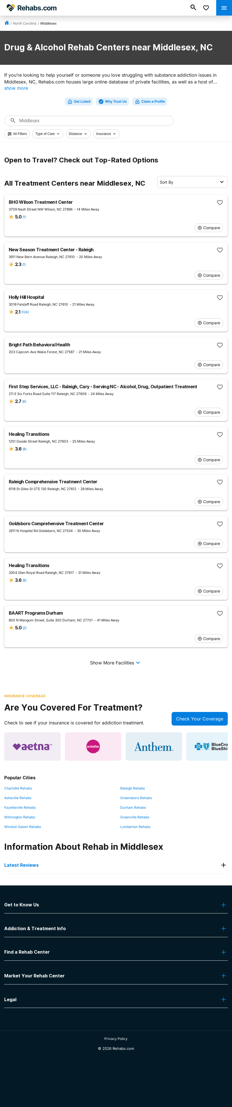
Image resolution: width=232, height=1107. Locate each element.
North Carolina (24, 23)
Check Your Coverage (199, 719)
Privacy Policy (116, 1039)
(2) (24, 628)
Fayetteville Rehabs (20, 807)
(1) (24, 217)
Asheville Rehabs (17, 798)
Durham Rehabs (133, 807)
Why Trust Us (112, 101)
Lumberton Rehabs (135, 827)
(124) (25, 312)
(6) (24, 401)
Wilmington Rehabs (19, 817)
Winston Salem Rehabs (22, 827)
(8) (24, 449)
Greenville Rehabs (134, 817)
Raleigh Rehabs (132, 788)
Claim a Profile (150, 101)
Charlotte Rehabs (18, 788)
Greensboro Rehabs (136, 798)
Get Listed (79, 101)
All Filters (17, 134)
